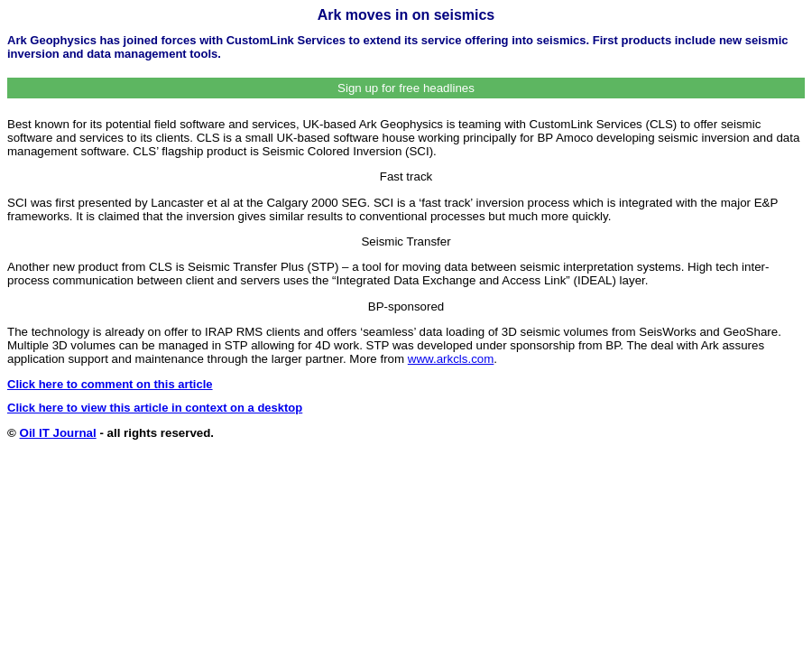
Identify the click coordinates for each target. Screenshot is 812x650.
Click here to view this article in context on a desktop (154, 407)
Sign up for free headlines (406, 88)
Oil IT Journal (58, 433)
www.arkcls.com (451, 359)
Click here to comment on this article (110, 384)
